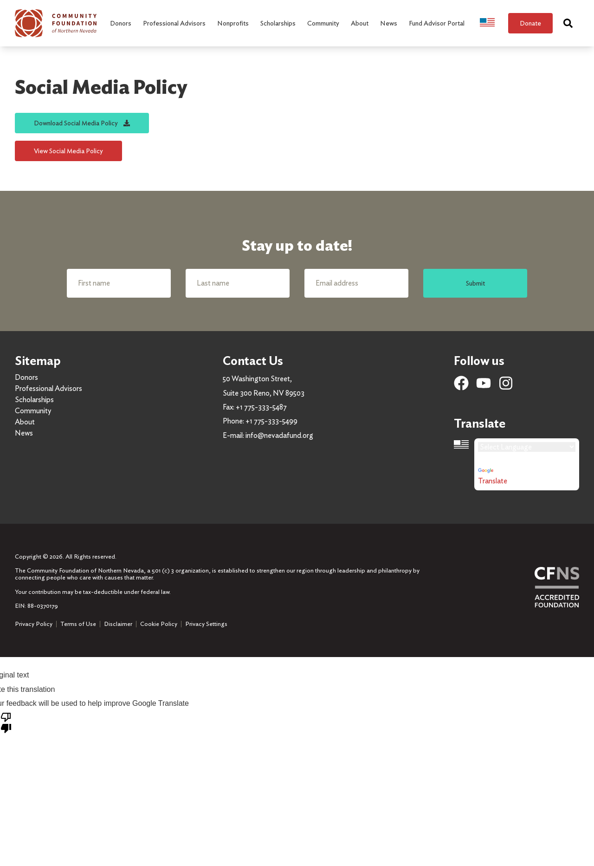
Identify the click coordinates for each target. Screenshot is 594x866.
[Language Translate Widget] (526, 447)
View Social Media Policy (68, 151)
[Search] (568, 23)
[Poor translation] (6, 722)
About (25, 421)
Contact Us (253, 360)
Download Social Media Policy (82, 123)
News (24, 433)
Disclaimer (118, 623)
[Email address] (356, 283)
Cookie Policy (158, 623)
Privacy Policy (33, 623)
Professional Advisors (48, 388)
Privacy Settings (206, 624)
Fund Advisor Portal (437, 23)
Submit (475, 283)
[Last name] (238, 283)
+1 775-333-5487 (261, 407)
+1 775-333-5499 (271, 421)
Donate (530, 23)
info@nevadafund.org (279, 435)
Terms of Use (78, 623)
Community (33, 410)
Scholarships (34, 399)
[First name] (119, 283)
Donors (26, 377)
